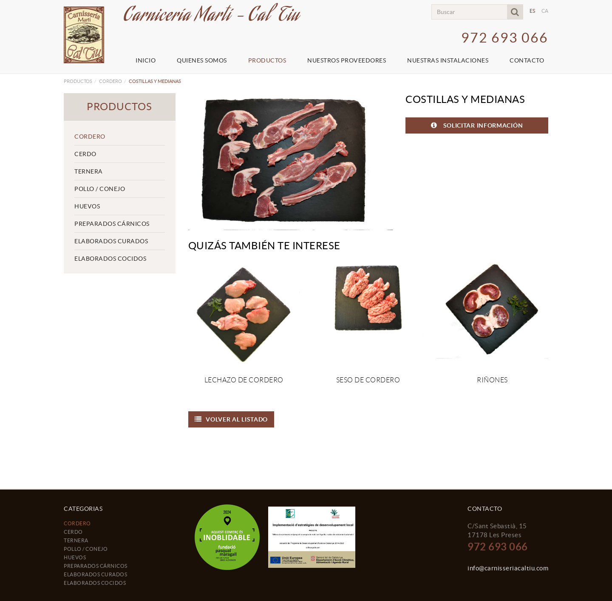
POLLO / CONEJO (99, 188)
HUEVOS (87, 206)
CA (545, 11)
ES (533, 11)
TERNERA (88, 171)
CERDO (85, 154)
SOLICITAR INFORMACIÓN (477, 125)
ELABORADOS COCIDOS (110, 258)
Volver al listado (231, 419)
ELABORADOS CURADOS (111, 241)
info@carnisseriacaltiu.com (508, 568)
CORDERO (110, 81)
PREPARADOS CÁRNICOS (112, 223)
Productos (78, 81)
